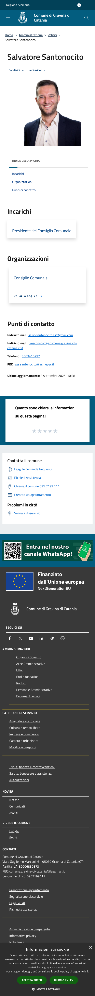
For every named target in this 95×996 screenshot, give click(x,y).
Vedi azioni (38, 70)
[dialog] (47, 969)
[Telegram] (52, 638)
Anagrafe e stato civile (24, 721)
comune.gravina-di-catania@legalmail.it (37, 871)
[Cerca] (86, 17)
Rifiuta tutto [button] (63, 980)
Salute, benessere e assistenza (30, 773)
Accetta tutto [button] (32, 980)
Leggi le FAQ (17, 903)
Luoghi (14, 831)
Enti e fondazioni (27, 676)
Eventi (13, 837)
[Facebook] (10, 638)
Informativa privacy (22, 935)
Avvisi (13, 812)
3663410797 (31, 356)
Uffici (19, 670)
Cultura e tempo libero (24, 727)
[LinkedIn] (41, 638)
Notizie (14, 799)
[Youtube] (31, 638)
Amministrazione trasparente (29, 929)
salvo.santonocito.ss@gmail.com (50, 335)
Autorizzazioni (19, 779)
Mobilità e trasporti (22, 747)
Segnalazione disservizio (26, 896)
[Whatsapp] (62, 638)
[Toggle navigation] (8, 17)
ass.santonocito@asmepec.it (34, 364)
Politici (52, 35)
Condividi (17, 70)
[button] (47, 989)
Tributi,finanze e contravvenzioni (32, 766)
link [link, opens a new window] (86, 971)
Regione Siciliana (18, 4)
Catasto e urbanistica (24, 740)
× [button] (90, 947)
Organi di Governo (28, 657)
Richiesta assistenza (23, 909)
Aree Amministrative (30, 663)
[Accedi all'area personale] (79, 5)
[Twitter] (20, 638)
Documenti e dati (28, 696)
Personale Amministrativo (34, 689)
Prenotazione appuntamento (29, 890)
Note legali (16, 942)
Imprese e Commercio (24, 734)
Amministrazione (31, 35)
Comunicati (17, 806)
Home (9, 35)
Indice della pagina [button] (26, 160)
